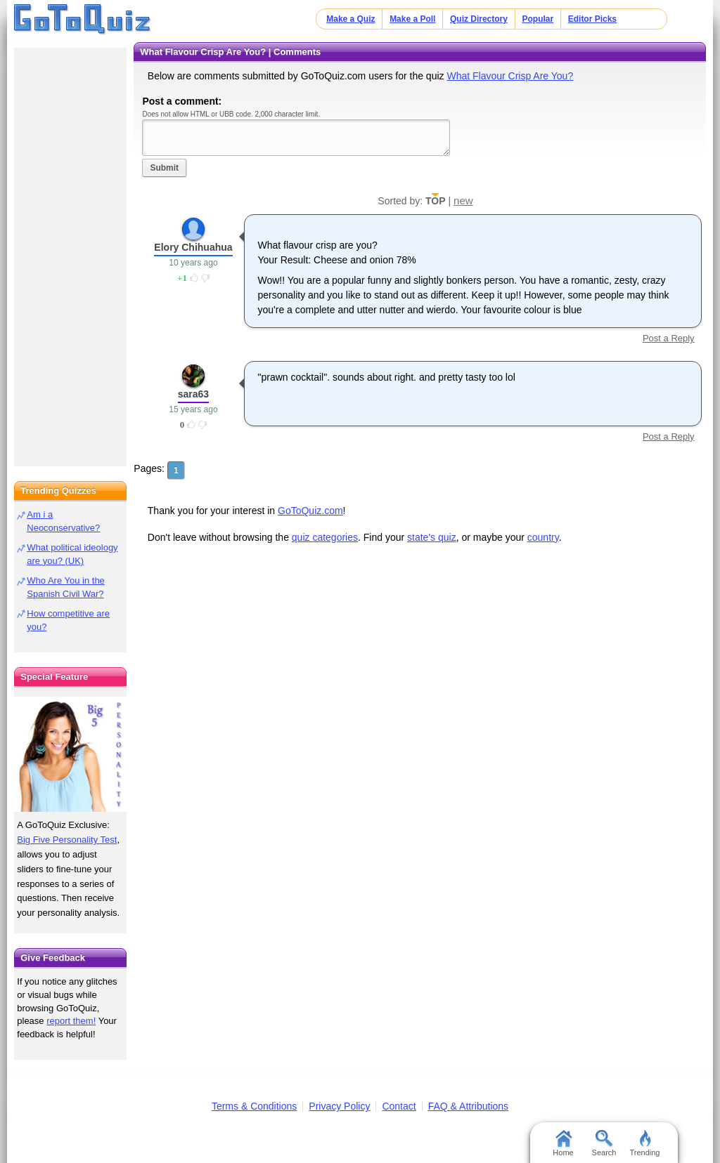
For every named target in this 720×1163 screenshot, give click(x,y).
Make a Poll (412, 19)
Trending (644, 1143)
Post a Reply (669, 338)
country (543, 537)
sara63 (193, 394)
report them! (71, 1021)
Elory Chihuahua (193, 247)
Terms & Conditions (254, 1106)
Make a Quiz (350, 19)
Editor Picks (592, 19)
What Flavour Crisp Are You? (509, 75)
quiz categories (325, 537)
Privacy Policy (339, 1106)
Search (604, 1143)
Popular (538, 19)
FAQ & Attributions (468, 1106)
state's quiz (431, 537)
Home (563, 1143)
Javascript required (296, 137)
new (463, 200)
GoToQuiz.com (310, 510)
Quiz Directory (479, 19)
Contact (399, 1106)
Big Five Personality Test (67, 839)
